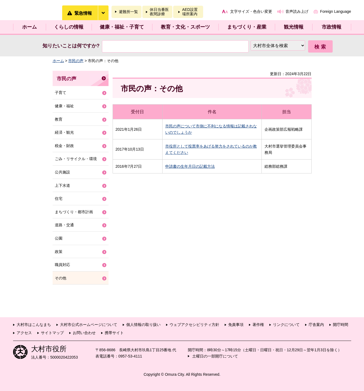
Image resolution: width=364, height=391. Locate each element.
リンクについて (286, 324)
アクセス (24, 333)
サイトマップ (52, 333)
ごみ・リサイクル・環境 (76, 159)
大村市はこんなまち (34, 324)
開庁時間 (340, 324)
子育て (60, 92)
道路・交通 (64, 225)
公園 (58, 238)
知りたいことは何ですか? (71, 45)
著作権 (258, 324)
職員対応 (62, 264)
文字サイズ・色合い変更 (251, 11)
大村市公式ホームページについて (88, 324)
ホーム (29, 27)
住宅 (58, 198)
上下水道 (62, 185)
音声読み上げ (296, 11)
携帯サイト (114, 333)
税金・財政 (64, 145)
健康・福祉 (64, 106)
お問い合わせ (84, 333)
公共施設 (62, 172)
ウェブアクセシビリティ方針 (194, 324)
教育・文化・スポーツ (185, 27)
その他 (60, 278)
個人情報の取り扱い (143, 324)
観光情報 (293, 27)
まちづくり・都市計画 (74, 212)
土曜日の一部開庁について (215, 356)
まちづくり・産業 (246, 27)
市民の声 (75, 61)
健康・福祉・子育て (122, 27)
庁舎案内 (316, 324)
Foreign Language (335, 11)
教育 (58, 119)
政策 (58, 251)
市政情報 (331, 27)
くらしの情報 (68, 27)
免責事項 (235, 324)
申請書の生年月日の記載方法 (190, 166)
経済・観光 (64, 132)
